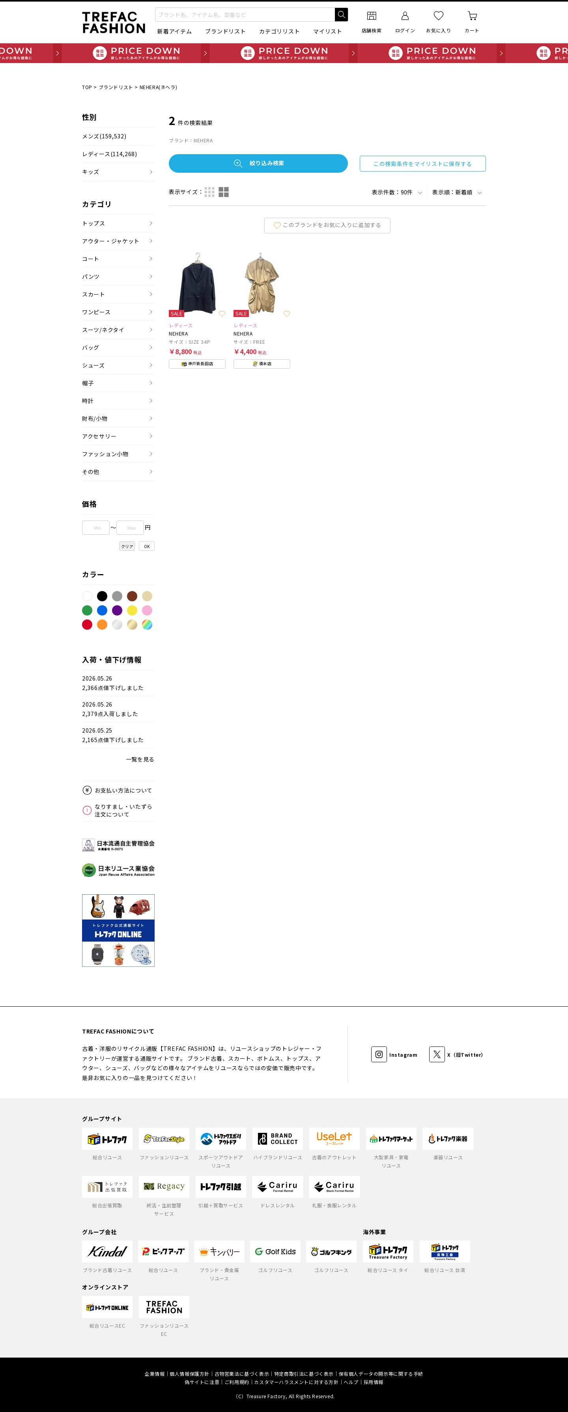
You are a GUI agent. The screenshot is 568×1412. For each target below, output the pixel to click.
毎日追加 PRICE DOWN (284, 53)
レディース (109, 154)
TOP (87, 87)
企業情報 (154, 1373)
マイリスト (327, 31)
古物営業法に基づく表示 (242, 1373)
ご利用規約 (236, 1381)
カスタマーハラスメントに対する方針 (296, 1381)
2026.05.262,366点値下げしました (113, 683)
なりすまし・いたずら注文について (124, 810)
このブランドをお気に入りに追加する (327, 224)
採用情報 (373, 1381)
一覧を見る (140, 759)
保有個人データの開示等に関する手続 (381, 1373)
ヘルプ (351, 1381)
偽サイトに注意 (202, 1381)
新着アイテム (174, 31)
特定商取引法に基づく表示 (304, 1373)
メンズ (104, 136)
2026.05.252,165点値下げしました (113, 735)
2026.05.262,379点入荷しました (110, 709)
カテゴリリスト (279, 31)
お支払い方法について (124, 790)
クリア (127, 546)
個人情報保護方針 (189, 1373)
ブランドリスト (225, 31)
